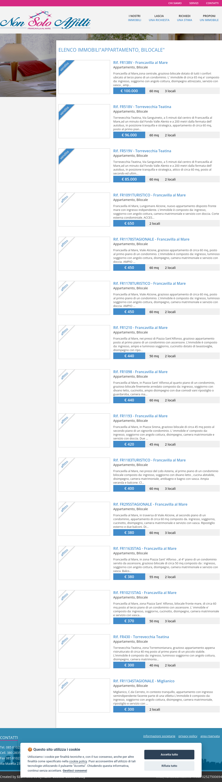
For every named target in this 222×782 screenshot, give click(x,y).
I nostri (134, 18)
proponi (209, 18)
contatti (212, 3)
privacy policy (188, 736)
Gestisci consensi (75, 770)
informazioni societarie (159, 736)
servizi (193, 3)
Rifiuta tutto (169, 766)
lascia (159, 18)
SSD (20, 777)
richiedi (184, 18)
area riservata (210, 736)
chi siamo (175, 3)
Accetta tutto (169, 754)
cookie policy (78, 761)
